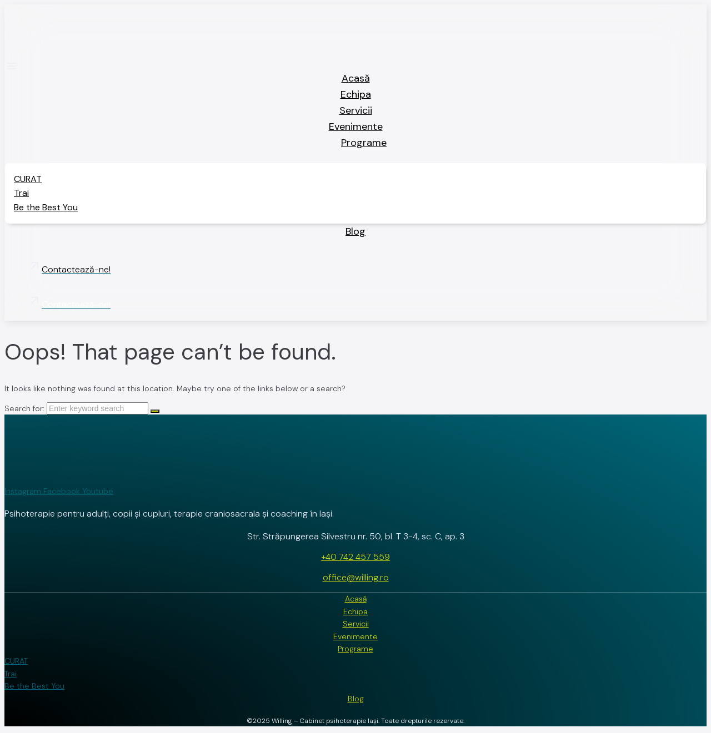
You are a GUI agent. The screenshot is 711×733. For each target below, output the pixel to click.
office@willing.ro (356, 577)
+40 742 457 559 (355, 557)
